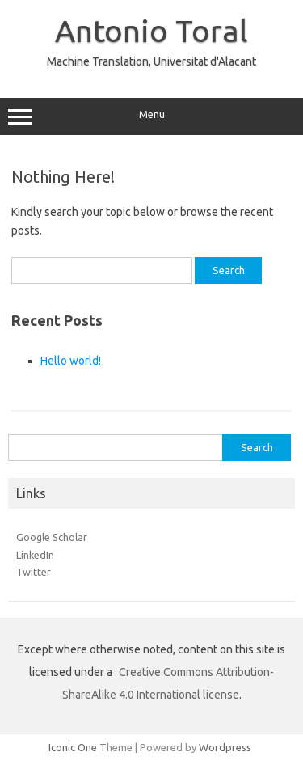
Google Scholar (51, 537)
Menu (151, 116)
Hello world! (70, 360)
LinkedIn (35, 554)
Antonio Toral (151, 31)
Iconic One (72, 747)
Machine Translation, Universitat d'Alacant (151, 61)
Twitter (33, 571)
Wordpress (225, 747)
